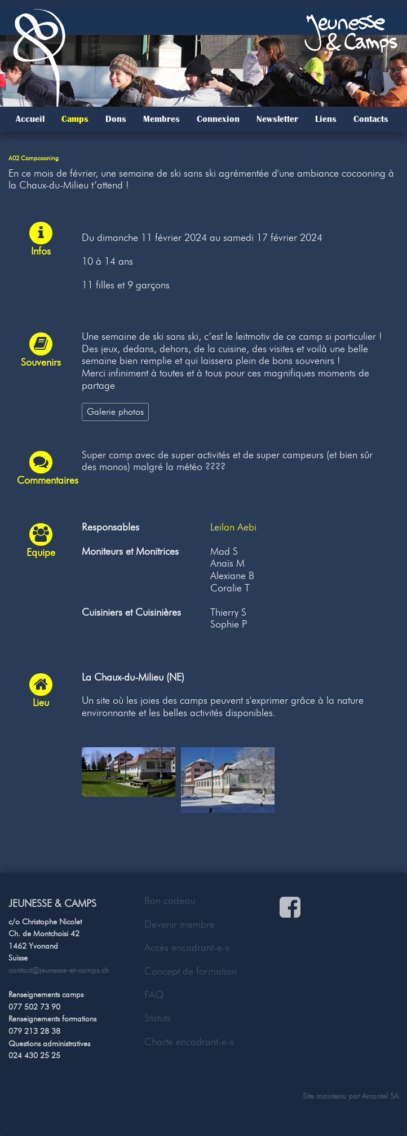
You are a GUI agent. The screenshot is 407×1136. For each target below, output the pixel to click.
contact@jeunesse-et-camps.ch (58, 970)
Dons (115, 119)
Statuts (157, 1018)
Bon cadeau (169, 900)
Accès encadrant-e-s (186, 947)
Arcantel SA (380, 1096)
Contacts (370, 119)
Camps (75, 119)
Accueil (30, 119)
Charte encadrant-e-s (189, 1042)
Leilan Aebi (233, 527)
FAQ (154, 995)
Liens (326, 119)
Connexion (218, 119)
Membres (161, 119)
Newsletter (277, 119)
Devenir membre (179, 924)
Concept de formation (190, 971)
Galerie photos (115, 411)
